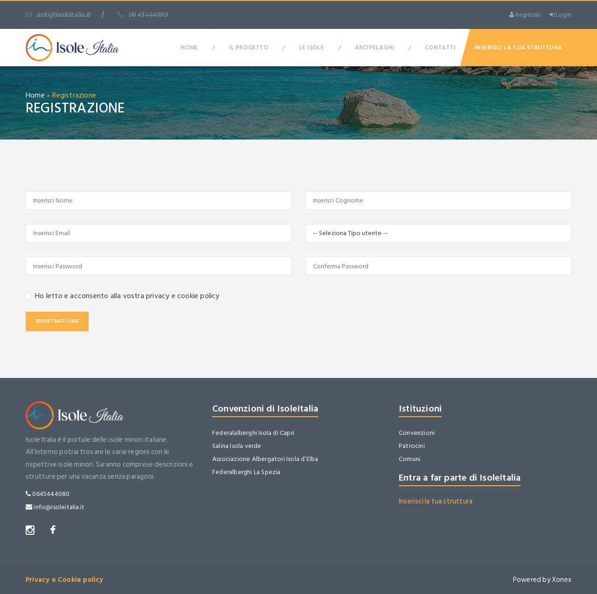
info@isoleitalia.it (58, 15)
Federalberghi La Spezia (246, 472)
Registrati (525, 15)
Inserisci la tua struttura (435, 501)
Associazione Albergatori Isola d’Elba (265, 459)
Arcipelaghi (374, 47)
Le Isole (311, 47)
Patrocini (412, 445)
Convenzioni (417, 432)
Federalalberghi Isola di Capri (253, 432)
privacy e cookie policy (183, 296)
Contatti (440, 47)
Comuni (409, 459)
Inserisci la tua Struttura (518, 47)
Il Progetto (248, 47)
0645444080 (47, 494)
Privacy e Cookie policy (65, 580)
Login (560, 15)
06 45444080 (142, 15)
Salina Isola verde (237, 445)
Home (189, 47)
